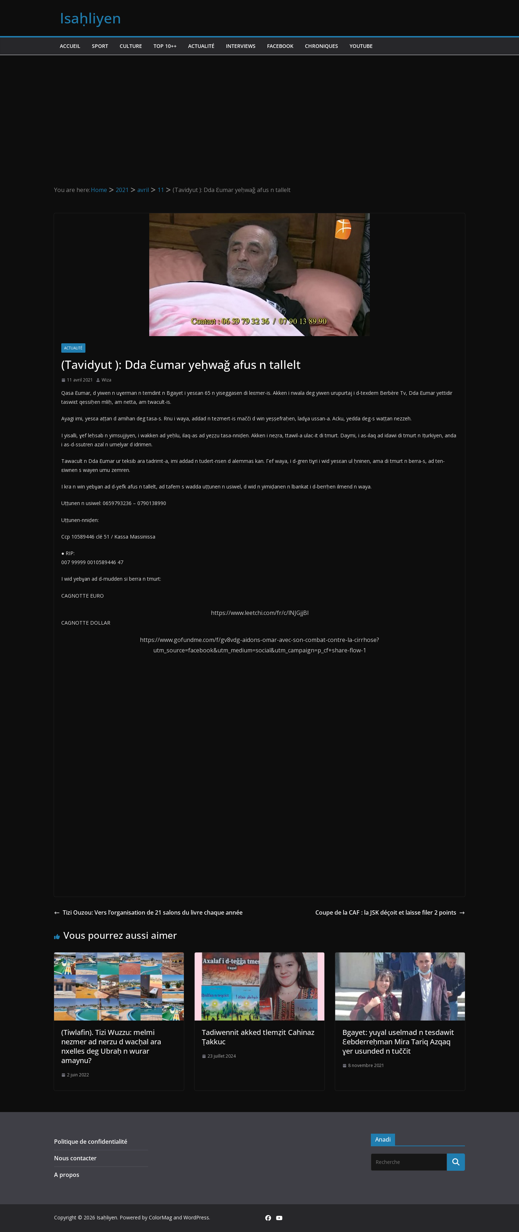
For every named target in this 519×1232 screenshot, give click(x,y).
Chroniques (321, 46)
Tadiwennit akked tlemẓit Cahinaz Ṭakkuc (258, 1036)
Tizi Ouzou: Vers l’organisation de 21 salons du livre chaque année (148, 912)
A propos (66, 1175)
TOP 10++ (165, 46)
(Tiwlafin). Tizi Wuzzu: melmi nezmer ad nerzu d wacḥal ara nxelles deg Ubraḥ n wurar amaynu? (111, 1046)
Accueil (70, 46)
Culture (131, 46)
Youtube (361, 46)
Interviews (241, 46)
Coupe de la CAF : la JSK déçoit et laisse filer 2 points (390, 912)
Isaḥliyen (90, 18)
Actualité (201, 46)
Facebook (280, 46)
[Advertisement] (259, 109)
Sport (100, 46)
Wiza (106, 380)
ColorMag (160, 1217)
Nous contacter (75, 1158)
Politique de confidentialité (90, 1142)
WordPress (196, 1217)
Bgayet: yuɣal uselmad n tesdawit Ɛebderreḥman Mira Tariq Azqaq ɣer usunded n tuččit (398, 1041)
